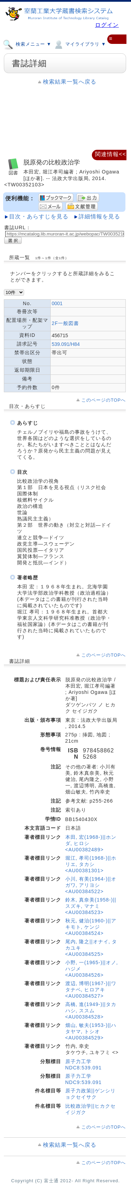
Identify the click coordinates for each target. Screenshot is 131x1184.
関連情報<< (110, 154)
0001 (57, 303)
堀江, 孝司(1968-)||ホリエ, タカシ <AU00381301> (90, 864)
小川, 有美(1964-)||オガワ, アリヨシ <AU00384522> (90, 885)
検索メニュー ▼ (27, 43)
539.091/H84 (66, 344)
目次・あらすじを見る (38, 216)
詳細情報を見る (99, 216)
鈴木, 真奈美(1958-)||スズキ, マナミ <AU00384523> (90, 906)
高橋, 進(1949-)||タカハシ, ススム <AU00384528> (90, 1010)
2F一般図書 (65, 323)
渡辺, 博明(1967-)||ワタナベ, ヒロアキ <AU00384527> (90, 990)
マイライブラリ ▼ (79, 43)
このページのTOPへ (103, 400)
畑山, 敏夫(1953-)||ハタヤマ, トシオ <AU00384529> (90, 1031)
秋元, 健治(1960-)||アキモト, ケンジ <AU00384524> (90, 927)
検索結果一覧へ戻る (69, 82)
